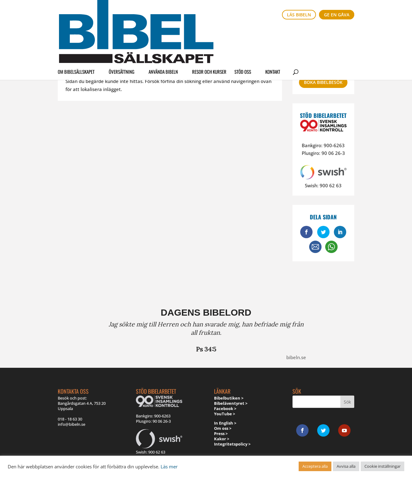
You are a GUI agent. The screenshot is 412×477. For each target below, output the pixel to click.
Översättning (121, 32)
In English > (225, 423)
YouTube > (224, 414)
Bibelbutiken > (228, 398)
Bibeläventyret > (230, 403)
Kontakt (272, 32)
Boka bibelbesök (323, 82)
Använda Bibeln (163, 32)
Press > (221, 433)
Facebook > (225, 408)
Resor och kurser (209, 32)
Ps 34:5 (206, 349)
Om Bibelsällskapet (76, 32)
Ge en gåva (336, 15)
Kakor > (221, 439)
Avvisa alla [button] (346, 466)
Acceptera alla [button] (315, 466)
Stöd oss (242, 32)
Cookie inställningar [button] (382, 466)
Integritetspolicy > (232, 444)
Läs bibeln (299, 15)
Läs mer (169, 466)
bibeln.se (296, 357)
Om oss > (222, 428)
